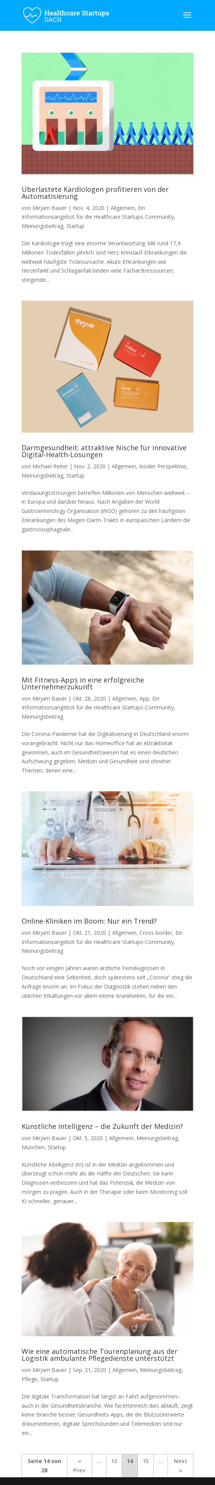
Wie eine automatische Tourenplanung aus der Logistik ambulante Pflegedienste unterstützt (100, 1355)
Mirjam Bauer (49, 207)
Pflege (29, 1379)
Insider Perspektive (162, 466)
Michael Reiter (50, 466)
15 (146, 1461)
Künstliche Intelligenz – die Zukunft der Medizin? (102, 1126)
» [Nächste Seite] (180, 1470)
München (33, 1147)
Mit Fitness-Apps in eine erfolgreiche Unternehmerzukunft (83, 683)
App (144, 698)
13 (114, 1461)
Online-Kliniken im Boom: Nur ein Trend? (89, 921)
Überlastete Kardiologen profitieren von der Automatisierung (95, 193)
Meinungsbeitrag (42, 226)
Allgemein (123, 207)
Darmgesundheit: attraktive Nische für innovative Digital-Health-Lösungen (104, 451)
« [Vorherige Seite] (79, 1461)
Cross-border (155, 932)
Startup (75, 226)
